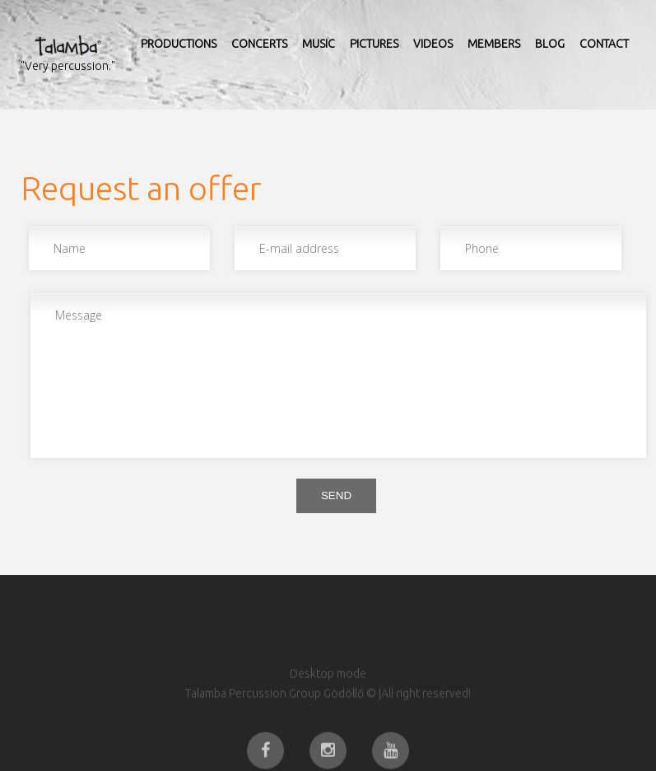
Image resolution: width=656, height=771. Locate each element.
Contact (604, 43)
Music (318, 43)
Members (494, 43)
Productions (178, 43)
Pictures (374, 43)
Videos (433, 43)
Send (336, 495)
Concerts (259, 43)
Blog (550, 43)
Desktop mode (328, 690)
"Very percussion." (68, 65)
